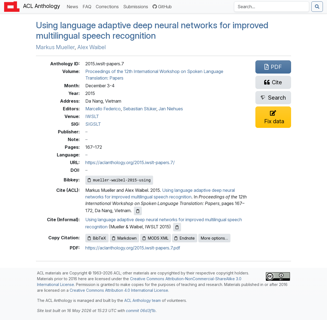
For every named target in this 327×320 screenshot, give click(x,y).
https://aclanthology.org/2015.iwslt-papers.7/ (130, 162)
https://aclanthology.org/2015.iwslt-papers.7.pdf (132, 248)
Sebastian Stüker (139, 108)
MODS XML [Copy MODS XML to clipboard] (155, 238)
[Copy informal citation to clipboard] (177, 227)
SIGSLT (93, 124)
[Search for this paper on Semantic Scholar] (273, 97)
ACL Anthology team (142, 300)
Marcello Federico (103, 108)
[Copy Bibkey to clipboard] (119, 180)
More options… (214, 238)
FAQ (88, 6)
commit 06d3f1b (141, 310)
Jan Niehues (171, 108)
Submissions (136, 6)
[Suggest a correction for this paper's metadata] (273, 117)
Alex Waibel (91, 47)
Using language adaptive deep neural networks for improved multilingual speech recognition (152, 30)
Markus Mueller (55, 47)
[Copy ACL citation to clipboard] (138, 211)
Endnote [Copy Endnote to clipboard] (184, 238)
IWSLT (92, 116)
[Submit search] (317, 6)
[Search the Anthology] (271, 6)
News (73, 6)
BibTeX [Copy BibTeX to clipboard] (97, 238)
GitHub (162, 6)
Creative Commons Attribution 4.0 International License (119, 290)
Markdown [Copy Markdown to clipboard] (124, 238)
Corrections (108, 6)
